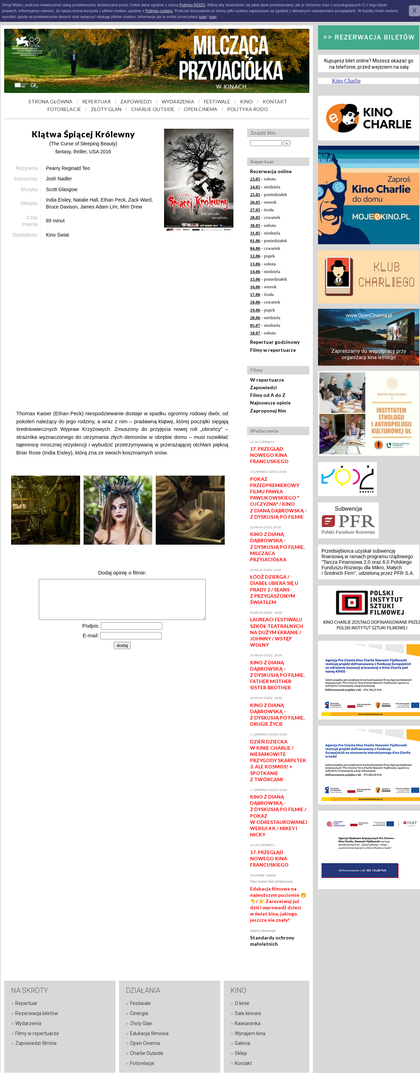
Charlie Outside (146, 1053)
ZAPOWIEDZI (136, 101)
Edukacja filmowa (149, 1033)
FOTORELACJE (64, 109)
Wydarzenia (28, 1023)
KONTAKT (275, 101)
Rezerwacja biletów (36, 1013)
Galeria (242, 1043)
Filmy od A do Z (267, 395)
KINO (246, 101)
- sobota (263, 178)
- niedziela (265, 186)
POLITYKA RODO (247, 109)
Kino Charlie (346, 81)
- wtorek (263, 202)
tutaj (202, 17)
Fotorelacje (142, 1063)
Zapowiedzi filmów (36, 1043)
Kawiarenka (247, 1023)
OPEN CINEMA (200, 109)
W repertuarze (267, 380)
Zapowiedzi (263, 387)
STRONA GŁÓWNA (50, 101)
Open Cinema (145, 1043)
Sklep (241, 1053)
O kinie (242, 1003)
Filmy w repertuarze (273, 350)
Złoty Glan (141, 1023)
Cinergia (139, 1013)
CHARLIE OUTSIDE (152, 109)
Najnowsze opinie (270, 403)
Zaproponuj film (268, 411)
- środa (262, 209)
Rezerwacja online (271, 171)
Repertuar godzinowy (275, 342)
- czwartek (265, 217)
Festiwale (140, 1003)
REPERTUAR (96, 101)
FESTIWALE (217, 101)
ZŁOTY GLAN (106, 109)
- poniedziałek (268, 194)
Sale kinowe (248, 1013)
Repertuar (26, 1003)
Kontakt (243, 1063)
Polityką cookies (159, 11)
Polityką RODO (192, 5)
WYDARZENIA (178, 101)
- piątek (262, 255)
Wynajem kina (250, 1033)
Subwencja (348, 509)
